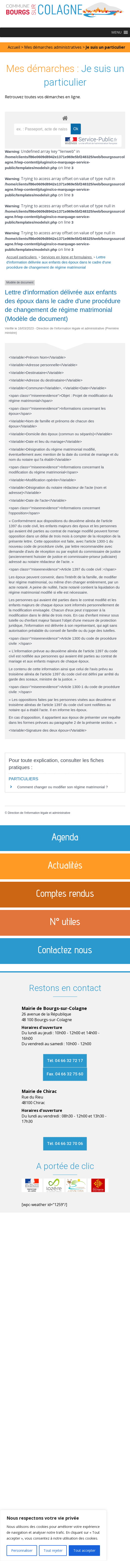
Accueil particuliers (22, 257)
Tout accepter (84, 1550)
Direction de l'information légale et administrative (39, 813)
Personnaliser (21, 1550)
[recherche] (42, 129)
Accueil (14, 47)
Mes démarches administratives (53, 47)
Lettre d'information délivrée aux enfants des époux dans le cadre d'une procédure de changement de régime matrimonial (59, 262)
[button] (116, 32)
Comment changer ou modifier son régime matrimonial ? (62, 787)
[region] (53, 1535)
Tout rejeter (53, 1550)
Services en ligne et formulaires (67, 257)
